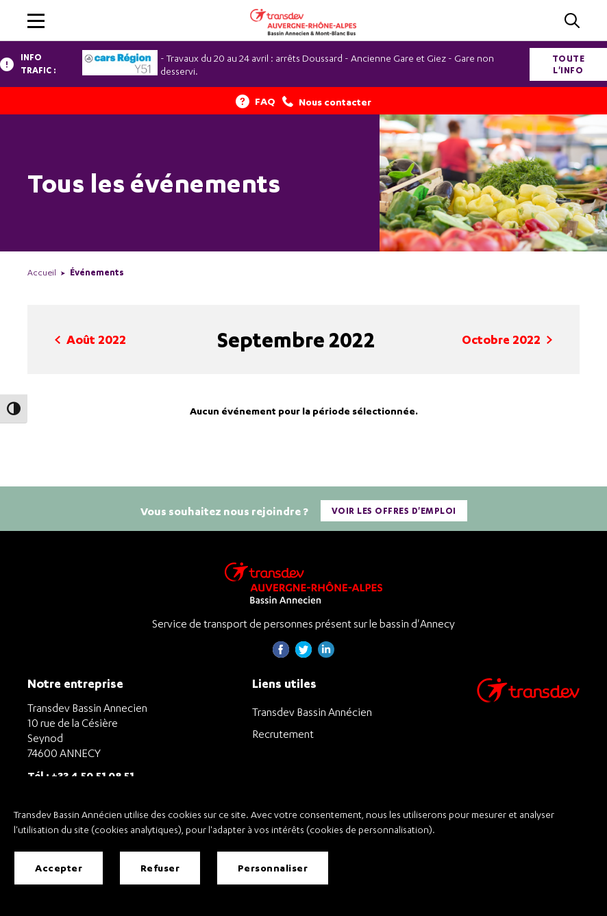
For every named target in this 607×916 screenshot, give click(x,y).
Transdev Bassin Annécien (312, 712)
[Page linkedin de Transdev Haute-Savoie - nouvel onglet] (326, 654)
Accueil (41, 272)
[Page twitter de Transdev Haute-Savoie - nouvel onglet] (303, 654)
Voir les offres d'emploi (394, 511)
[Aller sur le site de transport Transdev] (528, 699)
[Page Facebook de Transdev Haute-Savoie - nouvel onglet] (281, 654)
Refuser (160, 868)
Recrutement (283, 734)
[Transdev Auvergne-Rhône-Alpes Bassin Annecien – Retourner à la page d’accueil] (303, 582)
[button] (36, 21)
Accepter (58, 868)
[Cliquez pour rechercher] (572, 21)
